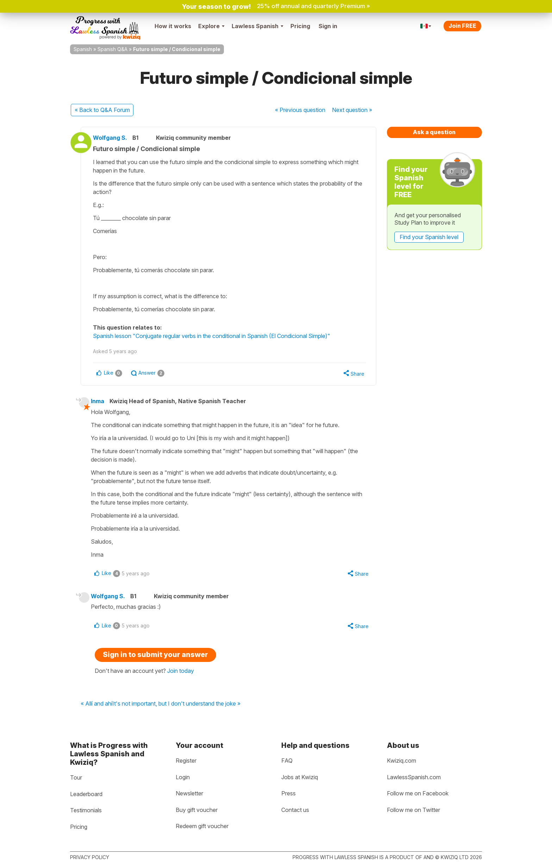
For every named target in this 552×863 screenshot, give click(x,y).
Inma (101, 401)
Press (288, 793)
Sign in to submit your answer (155, 656)
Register (186, 760)
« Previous (300, 109)
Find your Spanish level (429, 236)
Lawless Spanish (257, 26)
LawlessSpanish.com (414, 777)
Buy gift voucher (197, 809)
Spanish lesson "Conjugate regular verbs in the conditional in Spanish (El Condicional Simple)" (217, 335)
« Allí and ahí (96, 706)
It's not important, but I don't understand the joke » (176, 706)
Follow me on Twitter (413, 809)
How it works (173, 26)
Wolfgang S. (116, 137)
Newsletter (189, 793)
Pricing (300, 26)
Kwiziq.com (401, 760)
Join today (180, 672)
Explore (211, 26)
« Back (102, 109)
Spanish (83, 49)
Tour (76, 777)
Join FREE (462, 25)
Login (183, 777)
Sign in (328, 26)
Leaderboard (86, 794)
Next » (352, 109)
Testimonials (86, 810)
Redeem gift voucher (202, 826)
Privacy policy (89, 857)
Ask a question (434, 132)
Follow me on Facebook (417, 793)
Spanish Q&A (112, 49)
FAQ (287, 760)
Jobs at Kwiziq (299, 777)
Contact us (295, 809)
